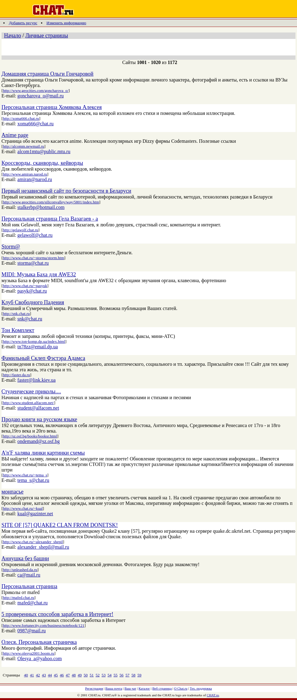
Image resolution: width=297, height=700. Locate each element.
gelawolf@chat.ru (35, 235)
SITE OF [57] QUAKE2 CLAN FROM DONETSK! (60, 525)
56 (121, 675)
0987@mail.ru (31, 630)
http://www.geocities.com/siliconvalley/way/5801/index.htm (51, 202)
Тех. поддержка (201, 688)
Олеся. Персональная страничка (39, 642)
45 (56, 675)
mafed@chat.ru (32, 602)
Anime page (15, 135)
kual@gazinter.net (35, 513)
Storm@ (11, 247)
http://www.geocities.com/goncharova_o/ (35, 90)
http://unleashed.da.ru (20, 569)
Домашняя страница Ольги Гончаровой (47, 74)
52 (98, 675)
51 (92, 675)
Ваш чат (130, 688)
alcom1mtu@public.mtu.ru (43, 151)
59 (139, 675)
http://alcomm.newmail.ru (23, 146)
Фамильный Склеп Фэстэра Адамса (43, 358)
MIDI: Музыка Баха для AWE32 (39, 274)
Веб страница (162, 688)
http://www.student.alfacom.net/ (28, 402)
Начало (12, 35)
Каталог (144, 688)
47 (68, 675)
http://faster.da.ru (16, 375)
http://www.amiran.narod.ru (25, 174)
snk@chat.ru (29, 318)
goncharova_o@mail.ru (40, 95)
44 (50, 675)
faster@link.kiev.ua (36, 380)
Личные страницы (46, 35)
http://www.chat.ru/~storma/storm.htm (33, 257)
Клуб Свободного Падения (33, 302)
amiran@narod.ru (34, 179)
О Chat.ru (180, 688)
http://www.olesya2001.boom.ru (28, 653)
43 (44, 675)
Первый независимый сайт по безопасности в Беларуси (66, 191)
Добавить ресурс (23, 23)
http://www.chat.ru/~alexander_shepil (33, 541)
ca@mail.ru (28, 574)
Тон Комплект (18, 330)
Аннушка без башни (25, 558)
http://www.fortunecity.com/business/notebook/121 (43, 625)
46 (62, 675)
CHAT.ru (213, 695)
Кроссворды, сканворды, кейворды (42, 163)
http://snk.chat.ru (16, 313)
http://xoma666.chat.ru (21, 118)
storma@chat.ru (33, 263)
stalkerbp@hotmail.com (41, 207)
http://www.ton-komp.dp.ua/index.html (34, 341)
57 (128, 675)
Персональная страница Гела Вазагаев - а (50, 219)
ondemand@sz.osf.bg (38, 441)
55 (116, 675)
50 (86, 675)
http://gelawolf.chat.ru (20, 230)
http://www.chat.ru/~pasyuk (25, 285)
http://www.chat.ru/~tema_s (25, 475)
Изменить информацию (66, 23)
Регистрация (94, 688)
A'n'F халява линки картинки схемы (43, 453)
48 (74, 675)
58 (133, 675)
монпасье (13, 492)
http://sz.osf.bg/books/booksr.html (30, 436)
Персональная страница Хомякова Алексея (52, 107)
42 (38, 675)
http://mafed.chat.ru (18, 597)
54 (109, 675)
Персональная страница (29, 586)
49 (80, 675)
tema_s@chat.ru (33, 480)
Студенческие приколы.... (31, 391)
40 (26, 675)
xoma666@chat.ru (35, 123)
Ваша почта (113, 688)
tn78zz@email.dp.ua (37, 346)
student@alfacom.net (38, 408)
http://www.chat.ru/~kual (23, 508)
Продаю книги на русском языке (39, 419)
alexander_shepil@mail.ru (43, 547)
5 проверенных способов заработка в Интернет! (57, 614)
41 (32, 675)
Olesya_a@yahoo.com (39, 658)
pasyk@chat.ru (32, 290)
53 (104, 675)
